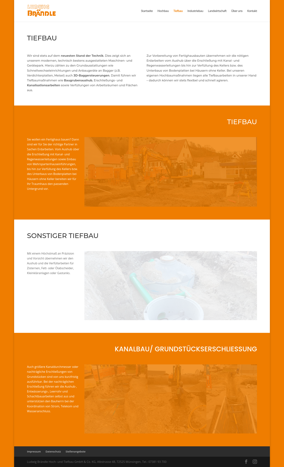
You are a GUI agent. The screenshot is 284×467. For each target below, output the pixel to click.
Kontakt (252, 11)
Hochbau (163, 11)
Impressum (34, 451)
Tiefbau (178, 11)
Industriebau (195, 11)
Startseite (147, 11)
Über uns (236, 11)
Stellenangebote (75, 451)
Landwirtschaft (217, 11)
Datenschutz (53, 451)
